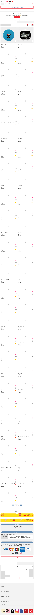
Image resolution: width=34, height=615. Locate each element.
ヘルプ (17, 557)
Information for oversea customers (17, 7)
